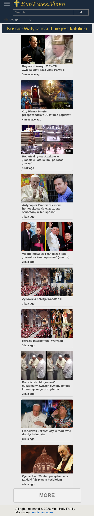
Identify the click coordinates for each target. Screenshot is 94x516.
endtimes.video (42, 512)
